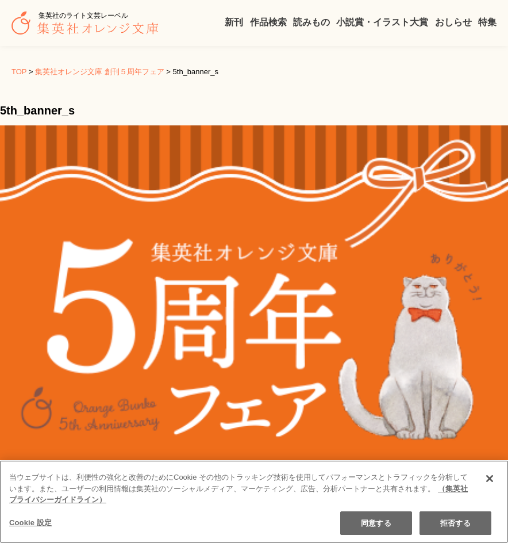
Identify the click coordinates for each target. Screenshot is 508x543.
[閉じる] (489, 486)
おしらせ (453, 22)
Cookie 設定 (30, 530)
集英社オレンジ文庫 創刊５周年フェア (99, 71)
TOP (18, 71)
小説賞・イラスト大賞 (382, 22)
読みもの (311, 22)
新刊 (234, 22)
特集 (487, 22)
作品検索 (268, 22)
